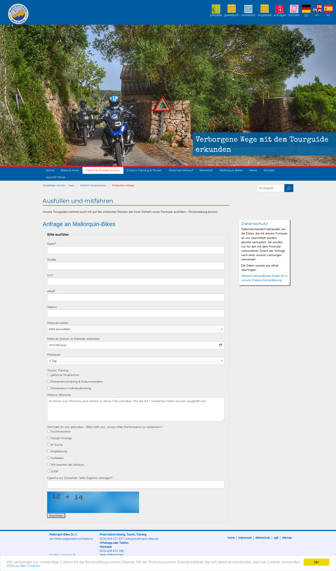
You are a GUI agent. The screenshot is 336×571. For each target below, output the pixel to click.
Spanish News (55, 177)
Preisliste (216, 15)
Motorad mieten (57, 323)
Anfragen (280, 15)
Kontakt (294, 15)
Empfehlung (57, 451)
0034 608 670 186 (112, 551)
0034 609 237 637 (320, 19)
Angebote (265, 15)
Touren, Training (57, 370)
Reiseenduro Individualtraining (69, 388)
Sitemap (287, 538)
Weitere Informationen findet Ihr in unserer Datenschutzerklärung (264, 278)
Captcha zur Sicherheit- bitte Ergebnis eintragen (79, 478)
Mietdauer (53, 355)
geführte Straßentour (63, 375)
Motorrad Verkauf (181, 170)
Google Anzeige (59, 438)
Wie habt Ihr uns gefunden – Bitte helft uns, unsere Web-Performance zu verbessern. (105, 427)
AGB (276, 538)
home (71, 185)
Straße (51, 260)
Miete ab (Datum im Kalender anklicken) (73, 339)
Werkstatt (206, 170)
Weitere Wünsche (59, 395)
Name (51, 244)
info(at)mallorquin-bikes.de (142, 539)
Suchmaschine (58, 431)
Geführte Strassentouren (103, 170)
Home (50, 170)
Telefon (52, 307)
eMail (51, 291)
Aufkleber (55, 458)
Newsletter (248, 15)
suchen (289, 188)
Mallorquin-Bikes (43, 14)
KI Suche (55, 445)
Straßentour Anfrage (123, 185)
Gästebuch (231, 15)
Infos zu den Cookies (23, 566)
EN (317, 15)
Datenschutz (262, 538)
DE (306, 15)
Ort (50, 275)
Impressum (245, 538)
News (253, 170)
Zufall (52, 471)
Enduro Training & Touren (144, 170)
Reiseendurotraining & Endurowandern (75, 382)
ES (328, 15)
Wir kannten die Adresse (65, 465)
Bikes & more (70, 170)
